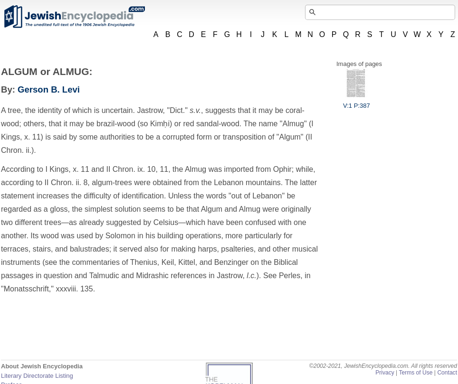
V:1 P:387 (356, 102)
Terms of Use (415, 372)
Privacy (384, 372)
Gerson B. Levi (49, 89)
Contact (447, 372)
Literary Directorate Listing (37, 375)
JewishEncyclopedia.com (74, 16)
